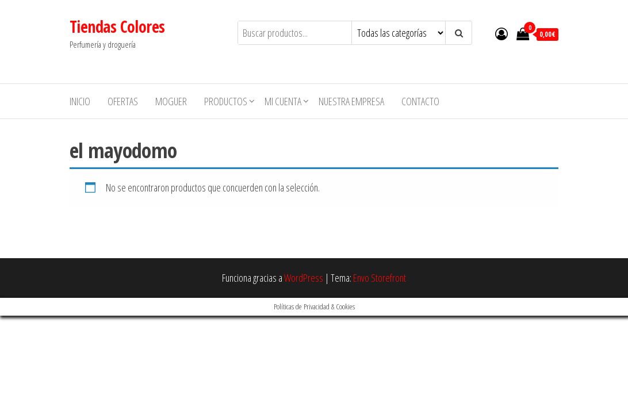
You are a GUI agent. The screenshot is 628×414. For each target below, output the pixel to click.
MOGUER (171, 101)
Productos (225, 101)
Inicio (80, 101)
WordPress (303, 278)
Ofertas (123, 101)
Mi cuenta (283, 101)
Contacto (420, 101)
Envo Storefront (379, 278)
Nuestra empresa (351, 101)
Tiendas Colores (117, 26)
